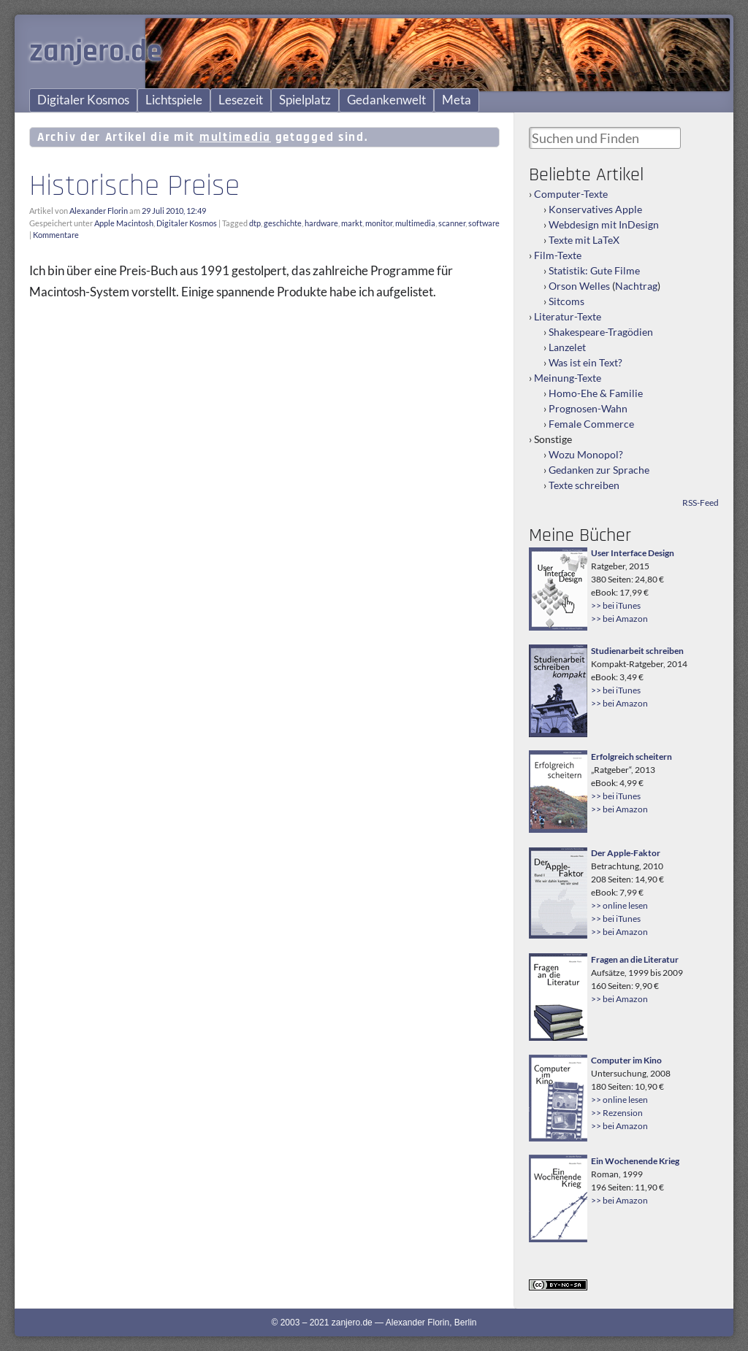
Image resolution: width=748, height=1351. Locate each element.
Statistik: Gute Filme (594, 270)
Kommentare (56, 234)
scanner (451, 223)
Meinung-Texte (567, 378)
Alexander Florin (98, 210)
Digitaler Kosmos (83, 100)
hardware (321, 223)
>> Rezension (617, 1112)
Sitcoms (566, 301)
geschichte (283, 223)
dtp (255, 223)
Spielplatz (305, 100)
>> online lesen (619, 905)
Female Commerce (591, 423)
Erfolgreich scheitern (631, 756)
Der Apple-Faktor (625, 852)
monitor (378, 223)
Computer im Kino (626, 1060)
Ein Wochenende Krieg (635, 1160)
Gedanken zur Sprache (599, 469)
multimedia (415, 223)
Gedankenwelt (386, 100)
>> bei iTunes (616, 605)
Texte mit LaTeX (584, 240)
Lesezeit (240, 100)
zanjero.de (95, 52)
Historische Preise (134, 186)
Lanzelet (567, 347)
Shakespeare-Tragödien (601, 332)
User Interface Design (632, 552)
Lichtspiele (173, 100)
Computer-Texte (571, 194)
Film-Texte (557, 255)
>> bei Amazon (619, 618)
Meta (456, 100)
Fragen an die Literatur (635, 959)
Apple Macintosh (123, 223)
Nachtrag (636, 286)
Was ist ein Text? (585, 362)
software (484, 223)
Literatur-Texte (567, 316)
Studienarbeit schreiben (637, 650)
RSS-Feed (700, 502)
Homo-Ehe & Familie (596, 393)
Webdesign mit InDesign (604, 224)
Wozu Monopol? (586, 454)
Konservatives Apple (595, 209)
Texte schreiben (584, 485)
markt (351, 223)
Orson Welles (579, 286)
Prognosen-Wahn (588, 408)
